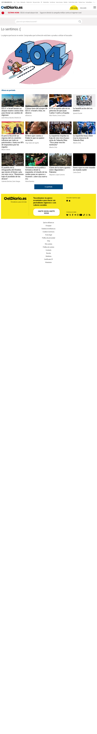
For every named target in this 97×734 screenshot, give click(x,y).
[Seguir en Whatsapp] (87, 215)
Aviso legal (48, 235)
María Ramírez (29, 181)
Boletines (48, 256)
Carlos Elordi (77, 172)
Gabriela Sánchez (7, 181)
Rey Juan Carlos (36, 2)
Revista (48, 253)
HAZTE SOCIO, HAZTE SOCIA (46, 212)
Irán (14, 2)
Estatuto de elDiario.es (48, 229)
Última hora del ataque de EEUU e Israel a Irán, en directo (36, 110)
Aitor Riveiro (53, 115)
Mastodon (48, 262)
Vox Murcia (52, 2)
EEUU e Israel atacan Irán (29, 13)
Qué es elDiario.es (48, 222)
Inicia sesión (83, 7)
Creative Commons (48, 232)
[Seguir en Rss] (89, 215)
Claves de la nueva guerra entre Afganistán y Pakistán (59, 170)
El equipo (48, 225)
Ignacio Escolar (77, 113)
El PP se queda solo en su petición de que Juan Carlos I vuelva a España (59, 110)
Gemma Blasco (89, 2)
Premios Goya (82, 2)
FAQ (48, 241)
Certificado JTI (48, 259)
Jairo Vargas (16, 181)
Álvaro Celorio (6, 149)
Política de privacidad (48, 238)
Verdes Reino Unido (73, 2)
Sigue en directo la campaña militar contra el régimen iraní (60, 13)
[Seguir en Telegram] (75, 215)
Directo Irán (29, 2)
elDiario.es (28, 115)
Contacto (48, 250)
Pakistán (65, 2)
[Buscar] (79, 21)
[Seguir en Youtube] (80, 215)
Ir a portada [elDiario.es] (48, 187)
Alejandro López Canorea (57, 174)
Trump (17, 2)
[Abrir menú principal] (94, 7)
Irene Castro (61, 115)
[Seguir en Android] (67, 201)
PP (41, 2)
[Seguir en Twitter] (70, 215)
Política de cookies (48, 247)
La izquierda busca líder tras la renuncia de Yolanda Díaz (83, 138)
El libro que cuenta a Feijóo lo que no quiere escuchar (34, 138)
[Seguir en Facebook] (72, 215)
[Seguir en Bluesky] (67, 215)
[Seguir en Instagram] (77, 215)
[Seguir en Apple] (69, 201)
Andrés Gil (18, 118)
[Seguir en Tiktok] (84, 215)
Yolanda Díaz (46, 2)
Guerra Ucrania (59, 2)
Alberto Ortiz (53, 147)
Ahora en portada (8, 90)
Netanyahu (22, 2)
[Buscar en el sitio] (46, 21)
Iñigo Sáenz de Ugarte (32, 143)
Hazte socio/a (74, 7)
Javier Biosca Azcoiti (8, 118)
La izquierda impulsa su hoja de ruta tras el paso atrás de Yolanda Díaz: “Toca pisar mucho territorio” (59, 140)
